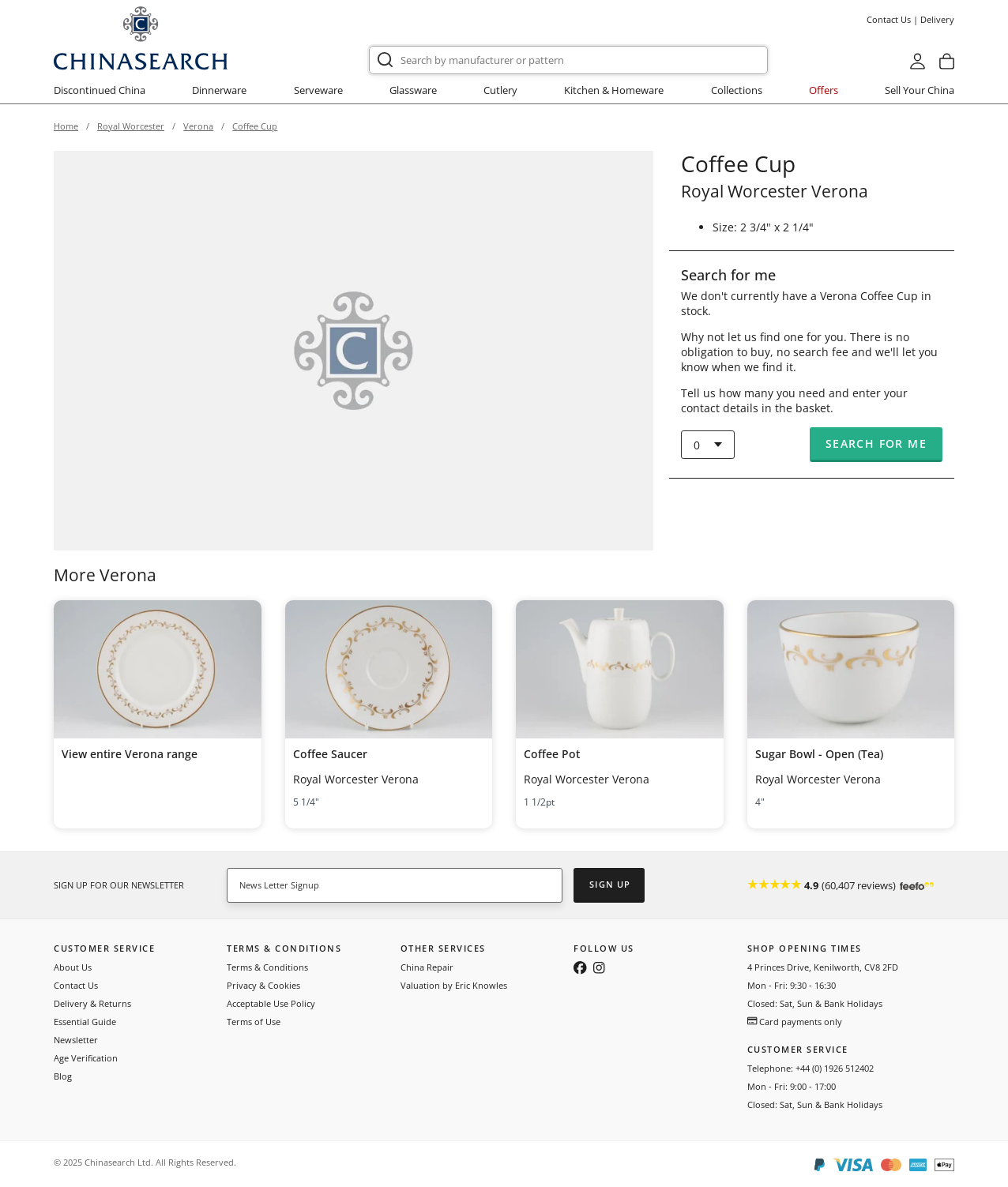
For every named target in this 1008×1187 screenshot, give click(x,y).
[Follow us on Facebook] (580, 969)
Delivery (937, 19)
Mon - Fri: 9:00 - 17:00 (791, 1086)
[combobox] (568, 60)
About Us (73, 967)
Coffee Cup (254, 126)
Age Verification (86, 1058)
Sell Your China (919, 90)
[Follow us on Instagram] (598, 969)
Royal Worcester (130, 126)
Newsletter (76, 1040)
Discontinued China (99, 90)
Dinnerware (219, 90)
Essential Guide (85, 1021)
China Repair (427, 967)
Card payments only (794, 1021)
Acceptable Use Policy (271, 1003)
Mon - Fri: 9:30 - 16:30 (791, 985)
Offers (823, 90)
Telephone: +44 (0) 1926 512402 (810, 1068)
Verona (198, 126)
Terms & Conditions (267, 967)
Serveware (318, 90)
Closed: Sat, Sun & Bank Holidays (814, 1003)
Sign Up (609, 884)
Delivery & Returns (92, 1003)
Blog (63, 1076)
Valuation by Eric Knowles (454, 985)
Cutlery (500, 90)
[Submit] (385, 60)
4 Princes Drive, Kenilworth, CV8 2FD (822, 967)
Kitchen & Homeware (614, 90)
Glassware (413, 90)
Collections (736, 90)
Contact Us (889, 19)
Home (66, 126)
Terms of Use (253, 1021)
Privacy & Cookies (263, 985)
